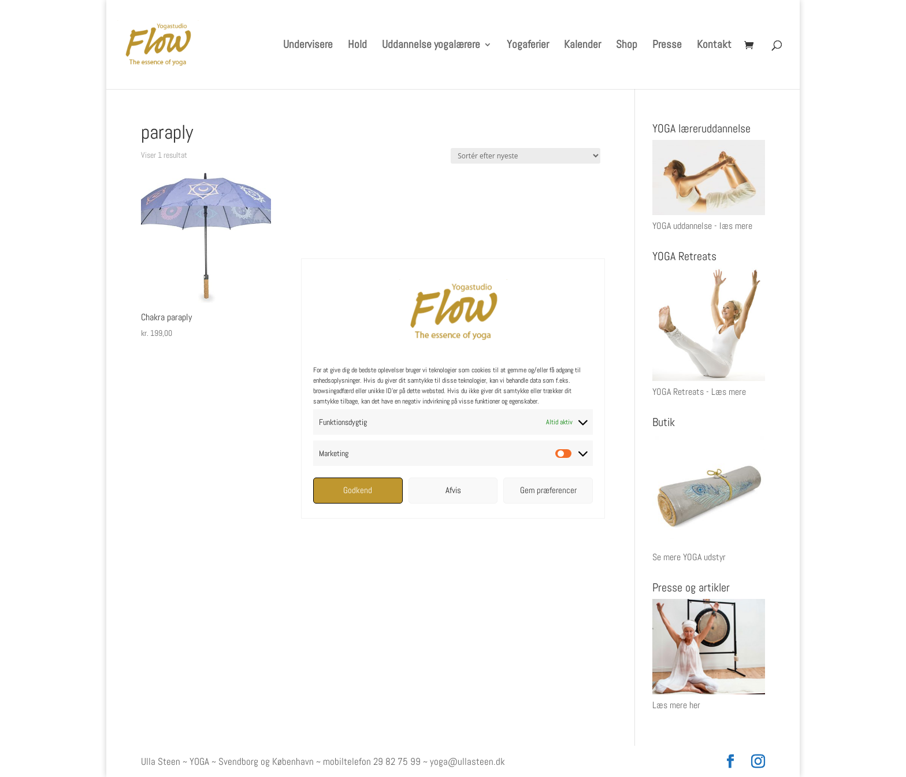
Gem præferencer (548, 489)
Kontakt (714, 45)
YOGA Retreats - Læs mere (699, 392)
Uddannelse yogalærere (431, 45)
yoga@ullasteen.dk (467, 761)
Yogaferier (528, 45)
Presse (667, 45)
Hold (357, 45)
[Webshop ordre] (525, 156)
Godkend (357, 489)
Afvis (453, 489)
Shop (626, 45)
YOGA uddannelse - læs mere (702, 226)
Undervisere (308, 45)
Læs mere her (676, 705)
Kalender (582, 45)
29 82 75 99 (397, 761)
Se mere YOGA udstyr (689, 557)
